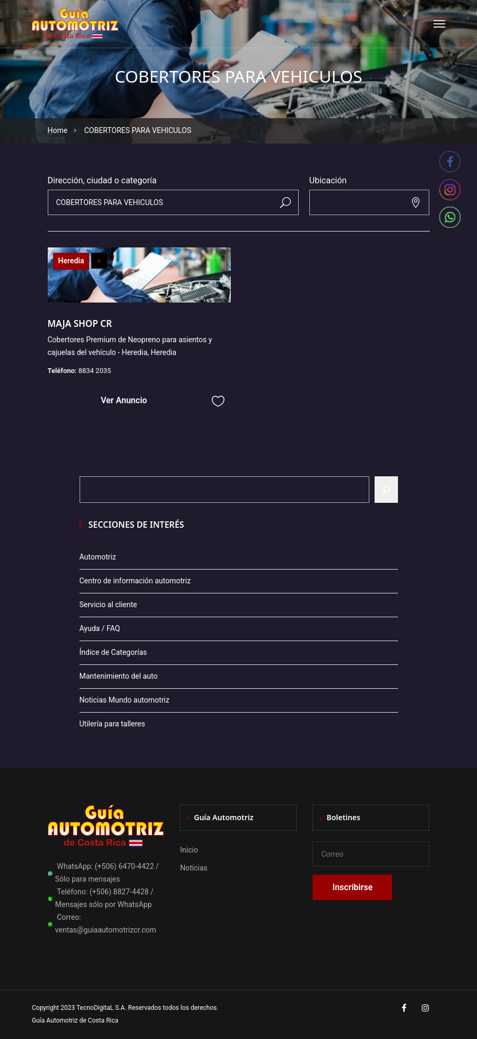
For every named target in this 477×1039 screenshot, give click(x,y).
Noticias (193, 868)
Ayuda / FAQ (100, 628)
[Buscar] (386, 489)
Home (58, 130)
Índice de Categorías (113, 652)
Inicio (189, 850)
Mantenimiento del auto (119, 676)
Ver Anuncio (124, 400)
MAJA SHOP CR (80, 323)
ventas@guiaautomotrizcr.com (106, 930)
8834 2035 (95, 371)
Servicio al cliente (108, 604)
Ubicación (328, 180)
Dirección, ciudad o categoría (102, 180)
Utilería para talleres (112, 724)
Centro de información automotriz (135, 580)
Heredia (71, 260)
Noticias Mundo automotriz (125, 700)
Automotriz (98, 557)
